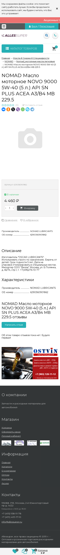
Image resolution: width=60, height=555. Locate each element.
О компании (9, 470)
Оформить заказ (11, 431)
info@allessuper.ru (12, 521)
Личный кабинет (11, 435)
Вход (34, 26)
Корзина (7, 427)
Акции (5, 483)
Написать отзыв (14, 324)
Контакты (7, 479)
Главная (6, 462)
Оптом (5, 474)
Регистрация (47, 26)
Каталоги (7, 466)
